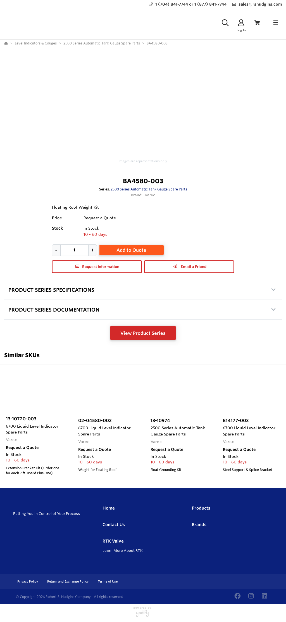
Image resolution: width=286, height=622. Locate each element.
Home (109, 508)
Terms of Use (108, 581)
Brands (199, 524)
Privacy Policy (28, 581)
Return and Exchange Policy (68, 581)
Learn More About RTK (123, 550)
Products (201, 508)
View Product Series (143, 333)
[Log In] (241, 23)
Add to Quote (131, 250)
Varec (150, 195)
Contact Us (114, 524)
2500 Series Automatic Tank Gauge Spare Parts (149, 189)
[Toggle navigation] (276, 23)
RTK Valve (113, 541)
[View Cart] (257, 23)
